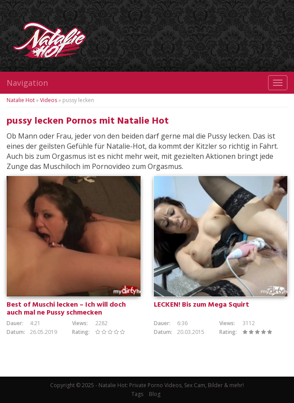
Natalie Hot (21, 100)
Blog (154, 394)
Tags (137, 394)
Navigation (27, 82)
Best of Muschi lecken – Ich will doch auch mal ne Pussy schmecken (66, 309)
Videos (48, 100)
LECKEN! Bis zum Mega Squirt (201, 305)
